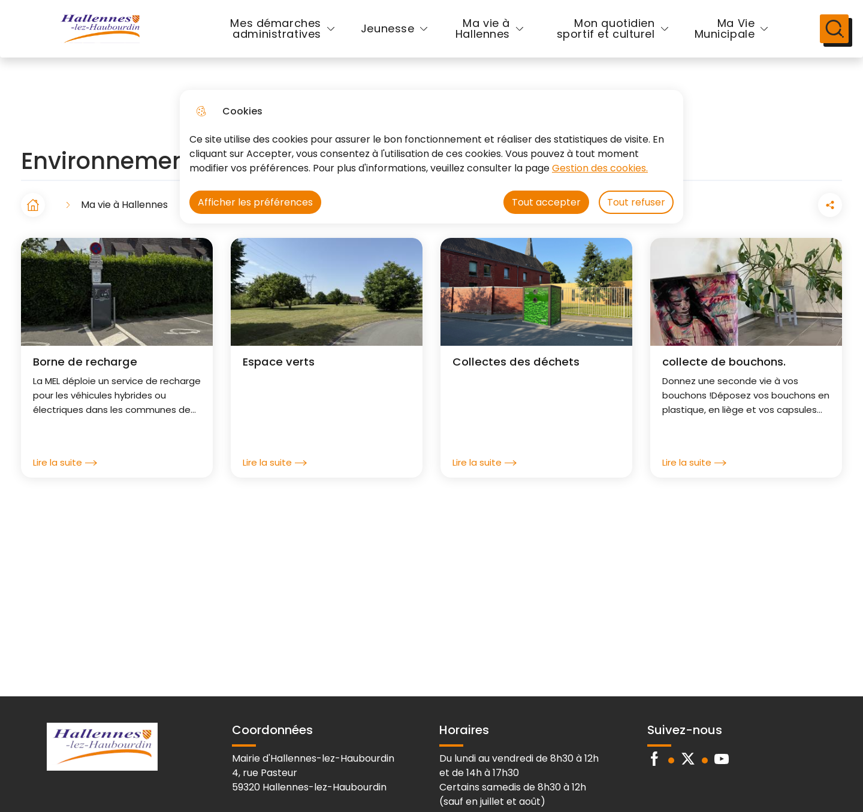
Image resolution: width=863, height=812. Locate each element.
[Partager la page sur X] (830, 224)
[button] (763, 224)
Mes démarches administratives (267, 38)
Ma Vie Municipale (705, 38)
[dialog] (431, 157)
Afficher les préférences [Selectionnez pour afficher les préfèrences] (255, 202)
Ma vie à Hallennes (472, 38)
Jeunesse (379, 38)
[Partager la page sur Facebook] (796, 224)
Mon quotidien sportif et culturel (595, 38)
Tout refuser (636, 202)
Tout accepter (546, 202)
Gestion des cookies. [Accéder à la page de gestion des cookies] (600, 168)
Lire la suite (65, 482)
